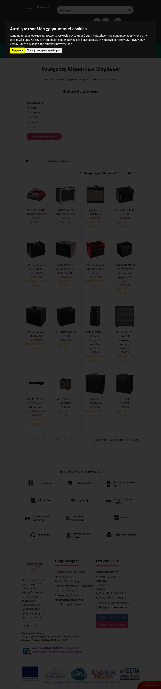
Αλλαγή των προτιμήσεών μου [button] (43, 50)
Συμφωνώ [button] (17, 50)
